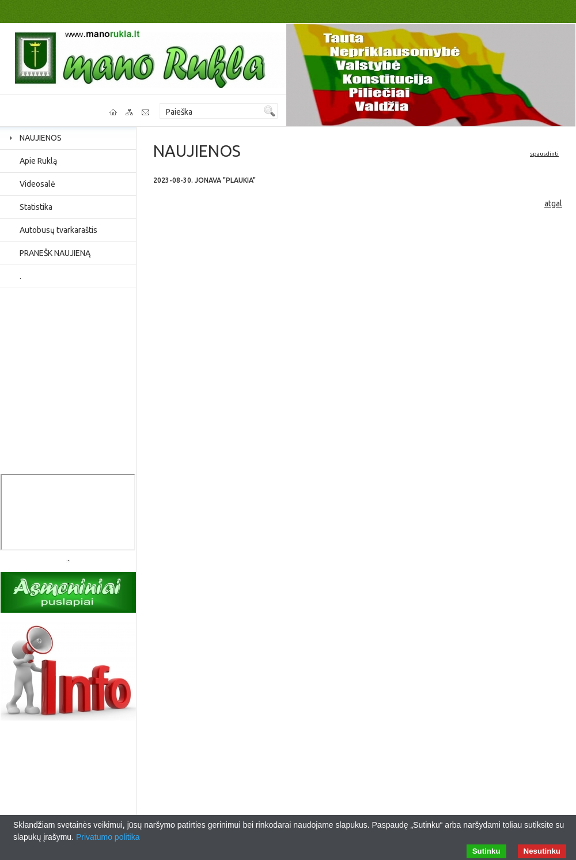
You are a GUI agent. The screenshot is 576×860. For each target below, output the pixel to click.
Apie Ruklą (38, 160)
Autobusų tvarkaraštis (58, 230)
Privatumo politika (108, 837)
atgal (553, 203)
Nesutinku (542, 851)
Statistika (36, 207)
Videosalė (37, 183)
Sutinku (486, 851)
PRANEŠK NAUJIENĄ (55, 253)
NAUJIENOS (41, 137)
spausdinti (544, 153)
